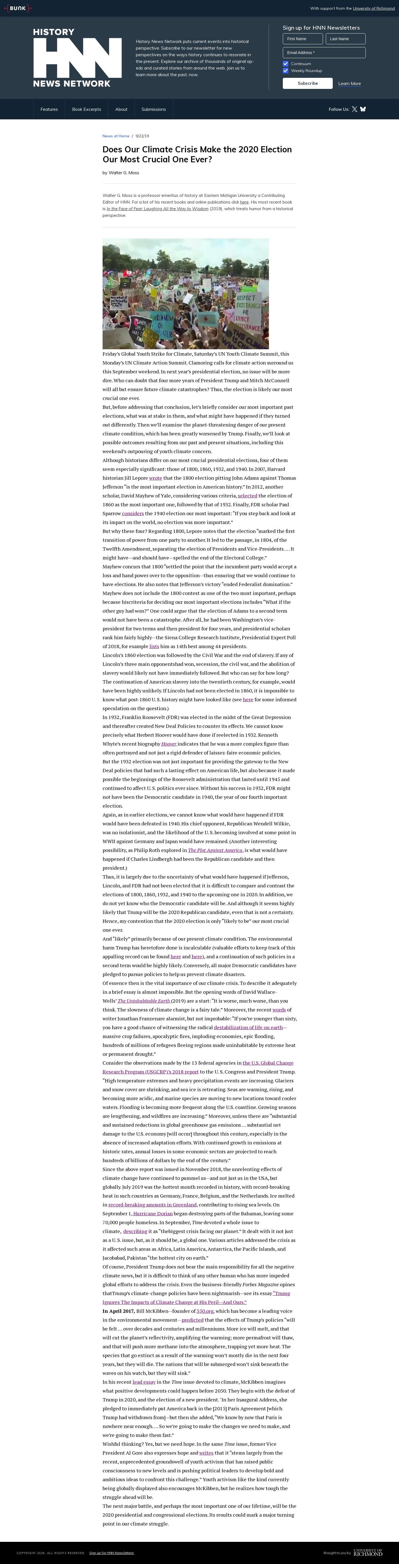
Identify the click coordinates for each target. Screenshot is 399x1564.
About (121, 109)
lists (154, 646)
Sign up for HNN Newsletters (111, 1553)
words (279, 1009)
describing (135, 1231)
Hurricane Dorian (153, 1213)
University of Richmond (374, 8)
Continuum (301, 63)
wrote (155, 477)
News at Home (116, 135)
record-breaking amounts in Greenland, (153, 1204)
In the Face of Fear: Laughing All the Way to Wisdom (158, 208)
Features (49, 109)
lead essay (144, 1381)
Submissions (154, 109)
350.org (205, 1311)
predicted (193, 1319)
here (244, 202)
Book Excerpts (86, 109)
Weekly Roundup (306, 70)
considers (133, 513)
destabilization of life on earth (248, 1027)
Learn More (349, 83)
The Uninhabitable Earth (144, 1000)
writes (206, 1452)
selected (247, 495)
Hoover (168, 743)
